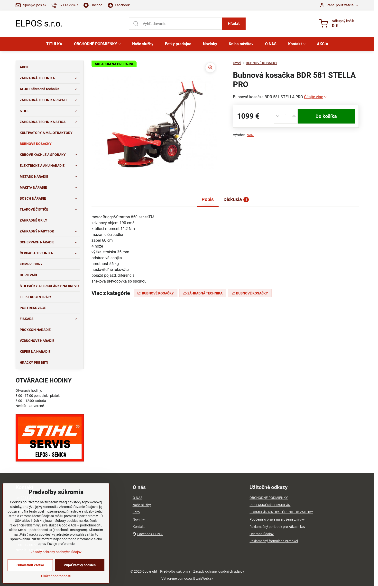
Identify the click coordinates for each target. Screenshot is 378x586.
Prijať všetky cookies (80, 565)
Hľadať (234, 23)
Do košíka (326, 116)
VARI (250, 135)
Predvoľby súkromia (175, 571)
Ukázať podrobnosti (56, 576)
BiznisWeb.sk (203, 578)
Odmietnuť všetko (30, 565)
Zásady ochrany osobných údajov (218, 571)
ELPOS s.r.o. (39, 23)
